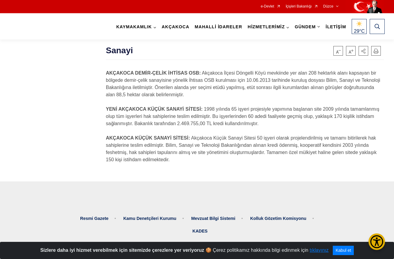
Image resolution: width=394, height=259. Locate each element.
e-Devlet (267, 6)
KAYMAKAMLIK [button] (133, 26)
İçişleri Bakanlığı (299, 6)
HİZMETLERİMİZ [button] (265, 26)
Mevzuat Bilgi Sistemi (213, 215)
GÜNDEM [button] (304, 26)
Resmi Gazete (94, 215)
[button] (363, 51)
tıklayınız (319, 250)
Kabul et (343, 250)
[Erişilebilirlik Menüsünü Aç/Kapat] (376, 241)
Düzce (328, 6)
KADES (199, 227)
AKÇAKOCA (174, 26)
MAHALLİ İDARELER (217, 26)
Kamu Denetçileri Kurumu (149, 215)
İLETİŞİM (335, 26)
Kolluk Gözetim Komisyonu (278, 215)
